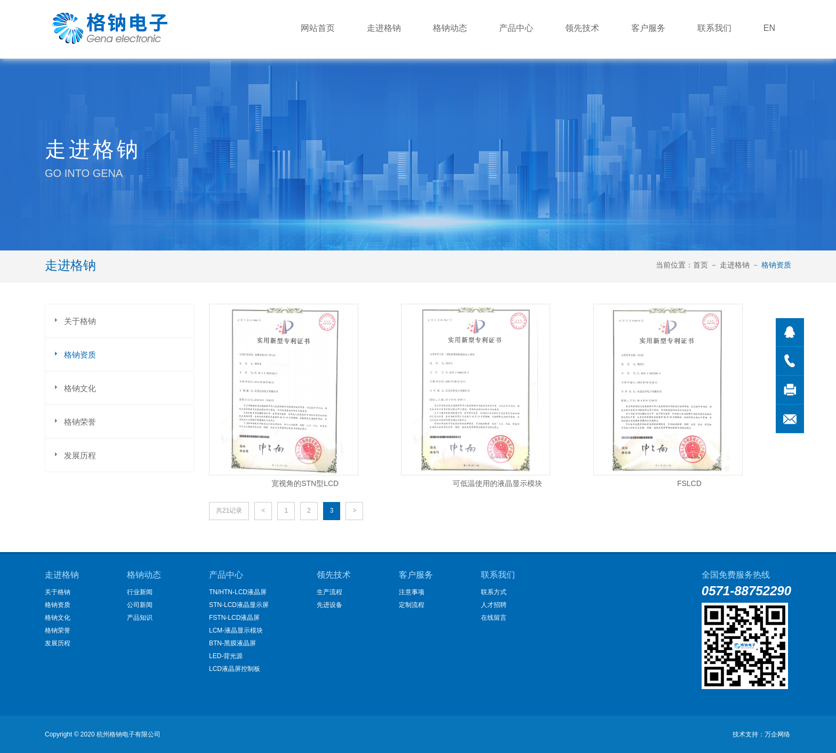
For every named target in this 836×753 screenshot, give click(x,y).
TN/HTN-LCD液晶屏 (238, 592)
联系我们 (714, 28)
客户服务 (648, 28)
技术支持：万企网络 (761, 734)
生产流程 (329, 592)
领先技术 (582, 28)
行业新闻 (139, 592)
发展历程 (73, 454)
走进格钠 (384, 28)
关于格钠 (73, 320)
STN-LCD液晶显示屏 (239, 605)
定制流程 (411, 605)
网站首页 (318, 28)
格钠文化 (73, 387)
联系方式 (494, 592)
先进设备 (329, 605)
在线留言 (494, 617)
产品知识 (139, 617)
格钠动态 (450, 28)
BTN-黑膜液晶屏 (232, 643)
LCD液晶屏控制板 (234, 669)
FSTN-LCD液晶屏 (234, 617)
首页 (700, 265)
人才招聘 (494, 605)
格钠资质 (776, 265)
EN (769, 28)
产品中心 (516, 28)
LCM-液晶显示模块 (236, 630)
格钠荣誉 (73, 420)
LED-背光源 (226, 656)
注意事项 (411, 592)
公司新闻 (139, 605)
